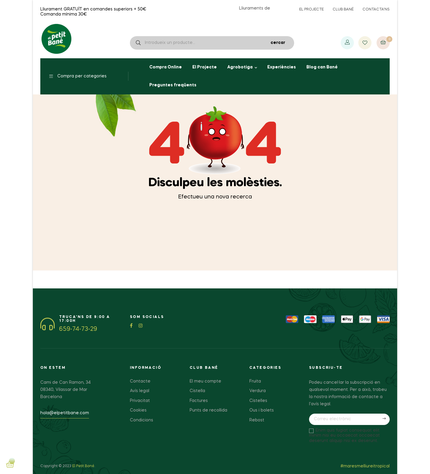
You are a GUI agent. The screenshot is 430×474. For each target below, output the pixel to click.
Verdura (257, 391)
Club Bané (343, 9)
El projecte (311, 9)
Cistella (197, 391)
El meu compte (205, 381)
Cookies (138, 410)
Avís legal (139, 391)
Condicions (141, 420)
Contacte (140, 381)
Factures (199, 401)
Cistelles (258, 401)
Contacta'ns (376, 9)
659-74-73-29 (78, 329)
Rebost (256, 420)
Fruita (255, 381)
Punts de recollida (208, 410)
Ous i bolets (261, 410)
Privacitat (140, 401)
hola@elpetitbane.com (64, 413)
